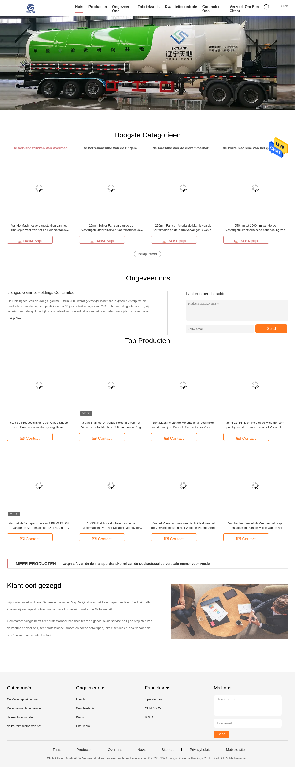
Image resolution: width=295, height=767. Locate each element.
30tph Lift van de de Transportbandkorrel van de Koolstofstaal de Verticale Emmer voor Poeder (137, 564)
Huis (79, 7)
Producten (97, 7)
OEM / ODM (153, 708)
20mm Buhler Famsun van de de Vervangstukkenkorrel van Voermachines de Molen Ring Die (111, 230)
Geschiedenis (85, 708)
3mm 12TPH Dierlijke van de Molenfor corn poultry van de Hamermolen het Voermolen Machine (255, 427)
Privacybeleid (200, 749)
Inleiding (81, 699)
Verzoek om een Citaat (244, 9)
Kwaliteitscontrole (181, 7)
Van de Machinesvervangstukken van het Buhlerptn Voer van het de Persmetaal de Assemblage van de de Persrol (39, 230)
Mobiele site (235, 749)
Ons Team (83, 726)
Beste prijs (30, 241)
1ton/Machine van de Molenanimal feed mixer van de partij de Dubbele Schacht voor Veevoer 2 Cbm (183, 427)
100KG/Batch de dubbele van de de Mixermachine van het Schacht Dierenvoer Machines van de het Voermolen (111, 527)
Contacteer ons (212, 9)
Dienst (80, 717)
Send (271, 329)
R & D (149, 717)
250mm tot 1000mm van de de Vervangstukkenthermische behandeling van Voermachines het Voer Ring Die (255, 230)
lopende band (154, 699)
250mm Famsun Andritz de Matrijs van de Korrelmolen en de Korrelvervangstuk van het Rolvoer (183, 230)
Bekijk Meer (15, 318)
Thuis (57, 749)
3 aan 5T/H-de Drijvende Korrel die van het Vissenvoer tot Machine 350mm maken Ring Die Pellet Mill (111, 427)
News (141, 749)
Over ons (115, 749)
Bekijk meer (147, 254)
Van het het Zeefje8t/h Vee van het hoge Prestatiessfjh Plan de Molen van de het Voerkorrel (255, 527)
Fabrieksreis (149, 7)
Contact (30, 438)
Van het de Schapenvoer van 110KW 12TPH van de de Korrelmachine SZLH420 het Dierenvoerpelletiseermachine (39, 527)
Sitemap (168, 749)
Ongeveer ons (120, 9)
